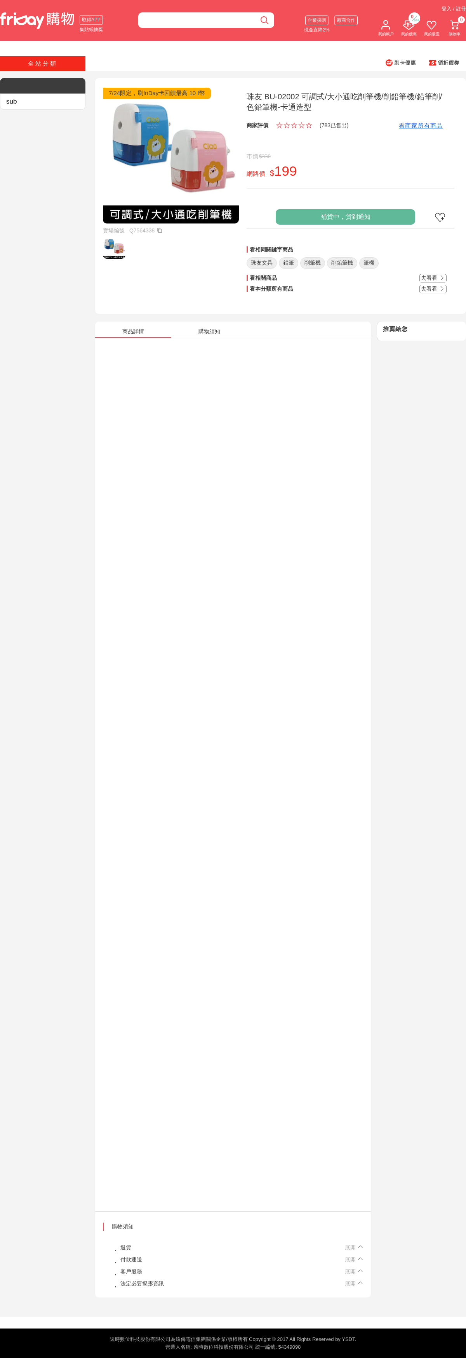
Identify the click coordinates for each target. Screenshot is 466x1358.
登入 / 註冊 (454, 9)
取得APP (91, 20)
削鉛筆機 (342, 263)
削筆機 (312, 263)
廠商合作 (346, 20)
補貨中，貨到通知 (345, 216)
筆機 (368, 263)
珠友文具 (262, 263)
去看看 (433, 278)
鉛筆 (288, 263)
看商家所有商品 (421, 125)
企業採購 (317, 20)
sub (11, 101)
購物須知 (123, 1226)
